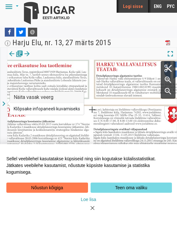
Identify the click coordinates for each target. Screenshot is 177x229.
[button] (11, 6)
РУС (170, 6)
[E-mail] (32, 32)
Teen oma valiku (131, 187)
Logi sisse (133, 6)
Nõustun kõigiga (47, 187)
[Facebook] (9, 32)
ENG (158, 6)
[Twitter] (21, 32)
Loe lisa (88, 199)
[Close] (88, 211)
